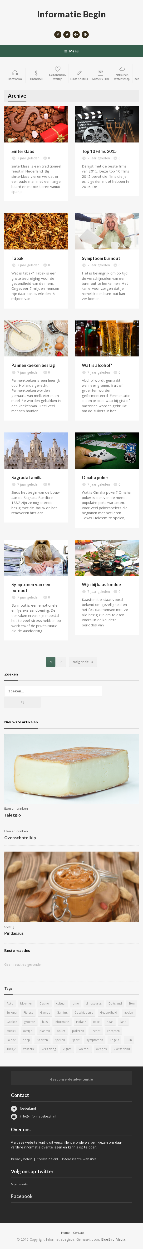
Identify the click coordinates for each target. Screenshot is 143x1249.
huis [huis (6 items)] (45, 1022)
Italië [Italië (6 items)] (96, 1022)
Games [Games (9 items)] (45, 1012)
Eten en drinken (16, 808)
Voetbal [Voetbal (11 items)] (84, 1049)
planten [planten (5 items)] (44, 1031)
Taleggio (12, 814)
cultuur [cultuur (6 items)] (61, 1003)
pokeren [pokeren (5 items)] (78, 1031)
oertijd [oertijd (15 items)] (27, 1031)
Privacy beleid (22, 1159)
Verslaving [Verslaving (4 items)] (49, 1049)
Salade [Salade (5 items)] (11, 1040)
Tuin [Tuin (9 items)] (129, 1040)
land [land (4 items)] (123, 1022)
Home (65, 1232)
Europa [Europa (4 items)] (12, 1012)
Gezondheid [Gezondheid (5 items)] (108, 1012)
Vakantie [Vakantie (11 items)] (29, 1049)
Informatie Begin (71, 14)
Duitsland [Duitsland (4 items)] (115, 1003)
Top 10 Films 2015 (99, 151)
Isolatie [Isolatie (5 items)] (81, 1022)
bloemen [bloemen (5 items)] (26, 1003)
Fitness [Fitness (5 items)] (28, 1012)
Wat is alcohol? (97, 365)
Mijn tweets (19, 1184)
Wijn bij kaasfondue (101, 584)
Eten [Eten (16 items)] (132, 1003)
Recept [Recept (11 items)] (95, 1031)
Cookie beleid (47, 1159)
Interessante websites (79, 1159)
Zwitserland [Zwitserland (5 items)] (122, 1049)
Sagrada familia (27, 477)
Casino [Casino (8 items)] (44, 1003)
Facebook (22, 1196)
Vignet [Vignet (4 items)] (67, 1049)
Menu (71, 51)
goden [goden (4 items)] (128, 1012)
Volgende (83, 662)
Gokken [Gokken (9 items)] (12, 1022)
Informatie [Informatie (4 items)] (62, 1022)
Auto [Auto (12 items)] (10, 1003)
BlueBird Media (113, 1239)
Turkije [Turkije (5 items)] (11, 1049)
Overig (9, 926)
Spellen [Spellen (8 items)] (60, 1040)
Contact (78, 1232)
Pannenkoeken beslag (33, 365)
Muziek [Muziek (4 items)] (11, 1031)
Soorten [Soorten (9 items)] (42, 1040)
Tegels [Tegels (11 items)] (114, 1040)
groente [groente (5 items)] (29, 1022)
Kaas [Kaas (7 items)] (110, 1022)
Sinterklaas (22, 151)
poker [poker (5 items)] (61, 1031)
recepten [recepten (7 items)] (113, 1031)
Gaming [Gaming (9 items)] (62, 1012)
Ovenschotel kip (20, 837)
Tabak (17, 258)
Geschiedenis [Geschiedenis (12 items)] (83, 1012)
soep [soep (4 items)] (26, 1040)
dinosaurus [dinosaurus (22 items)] (94, 1003)
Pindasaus (14, 933)
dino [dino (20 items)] (76, 1003)
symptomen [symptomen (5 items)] (94, 1040)
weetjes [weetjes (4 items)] (101, 1049)
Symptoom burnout (101, 258)
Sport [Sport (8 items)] (75, 1040)
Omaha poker (95, 477)
